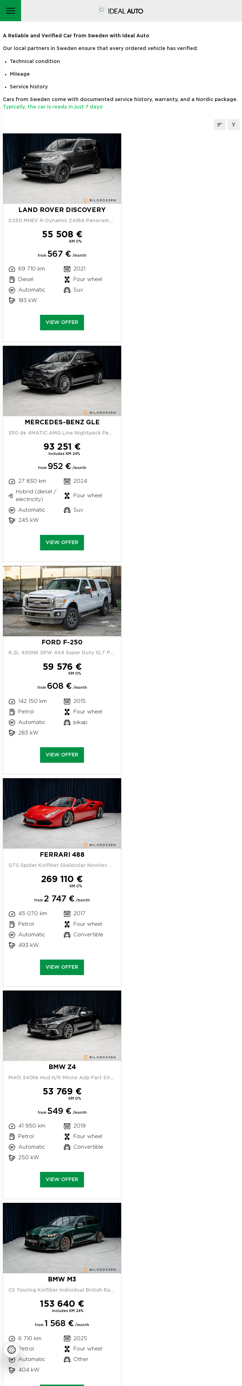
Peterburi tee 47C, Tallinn (52, 1214)
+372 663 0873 (54, 1228)
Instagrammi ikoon (34, 1335)
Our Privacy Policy (53, 1293)
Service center (48, 1242)
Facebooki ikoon (50, 1335)
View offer (61, 330)
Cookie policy (46, 1303)
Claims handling (57, 1261)
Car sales (66, 1279)
